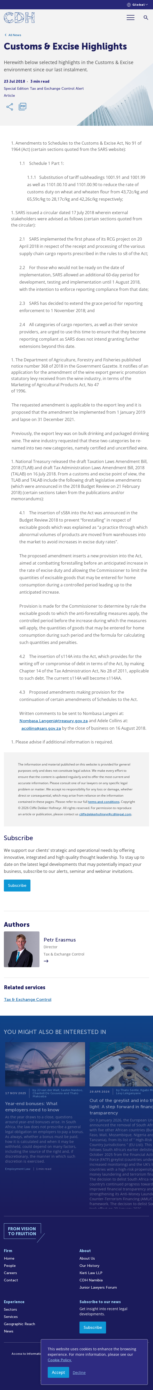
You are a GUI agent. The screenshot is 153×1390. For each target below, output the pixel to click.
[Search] (145, 17)
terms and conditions (103, 802)
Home (9, 1258)
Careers (10, 1273)
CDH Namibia (91, 1280)
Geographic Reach (19, 1324)
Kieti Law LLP (90, 1273)
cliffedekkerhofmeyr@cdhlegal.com (105, 814)
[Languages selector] (137, 5)
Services (11, 1317)
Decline (79, 1372)
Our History (89, 1265)
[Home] (19, 18)
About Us (87, 1258)
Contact (11, 1280)
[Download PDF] (22, 109)
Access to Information (28, 1354)
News (8, 1331)
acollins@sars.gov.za (41, 728)
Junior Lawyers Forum (98, 1287)
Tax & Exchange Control (27, 999)
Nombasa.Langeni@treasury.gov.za (53, 720)
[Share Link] (10, 109)
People (10, 1265)
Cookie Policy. (60, 1360)
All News (15, 37)
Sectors (10, 1309)
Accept (58, 1372)
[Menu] (133, 17)
